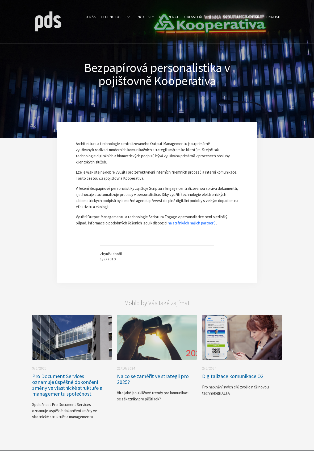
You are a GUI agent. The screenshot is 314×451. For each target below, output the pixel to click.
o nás (91, 17)
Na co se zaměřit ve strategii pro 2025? (153, 379)
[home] (48, 21)
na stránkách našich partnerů (192, 222)
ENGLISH (273, 17)
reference (169, 17)
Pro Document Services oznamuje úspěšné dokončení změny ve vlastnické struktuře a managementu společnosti (67, 385)
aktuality (232, 17)
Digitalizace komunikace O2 (232, 376)
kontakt (253, 17)
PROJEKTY (145, 17)
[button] (115, 17)
